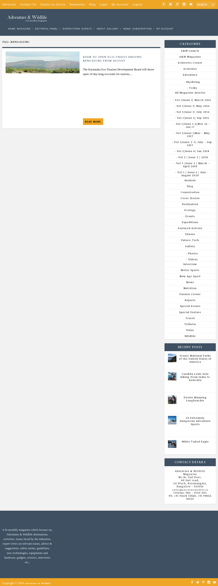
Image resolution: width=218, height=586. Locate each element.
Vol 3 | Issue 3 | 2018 (193, 154)
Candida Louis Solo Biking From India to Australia (195, 374)
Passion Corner (190, 291)
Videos (193, 257)
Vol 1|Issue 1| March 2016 (193, 97)
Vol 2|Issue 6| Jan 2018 (193, 148)
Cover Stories (190, 195)
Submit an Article (53, 4)
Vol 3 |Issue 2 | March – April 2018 (193, 162)
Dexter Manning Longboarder (195, 396)
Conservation (190, 189)
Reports (190, 297)
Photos (193, 251)
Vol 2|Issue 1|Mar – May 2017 (193, 132)
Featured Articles (190, 225)
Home (11, 24)
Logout (138, 4)
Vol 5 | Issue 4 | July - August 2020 (196, 384)
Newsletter (77, 4)
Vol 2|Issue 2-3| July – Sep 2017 (193, 141)
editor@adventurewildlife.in (190, 487)
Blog (92, 4)
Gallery (113, 24)
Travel (190, 315)
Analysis (190, 177)
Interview (190, 261)
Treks (193, 85)
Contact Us (28, 4)
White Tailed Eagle (195, 439)
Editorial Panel (46, 24)
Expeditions (71, 24)
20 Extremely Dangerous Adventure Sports (195, 418)
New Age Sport (190, 273)
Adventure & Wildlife (38, 581)
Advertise (9, 4)
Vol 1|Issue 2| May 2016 (193, 103)
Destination (190, 201)
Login (104, 4)
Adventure (190, 72)
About (101, 24)
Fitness (190, 231)
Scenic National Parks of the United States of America (195, 356)
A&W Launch (190, 48)
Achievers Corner (190, 60)
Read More (93, 119)
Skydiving (193, 79)
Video (190, 327)
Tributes (190, 321)
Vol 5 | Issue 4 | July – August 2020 (193, 171)
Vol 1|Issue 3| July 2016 (193, 109)
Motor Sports (190, 267)
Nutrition (190, 285)
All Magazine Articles (190, 90)
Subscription (142, 24)
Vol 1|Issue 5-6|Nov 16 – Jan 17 (193, 123)
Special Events (190, 303)
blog (190, 183)
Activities (190, 66)
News (127, 24)
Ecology (190, 207)
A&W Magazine (190, 54)
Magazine (23, 24)
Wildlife (190, 333)
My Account (120, 4)
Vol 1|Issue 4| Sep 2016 (193, 115)
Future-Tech (190, 237)
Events (87, 24)
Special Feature (190, 309)
